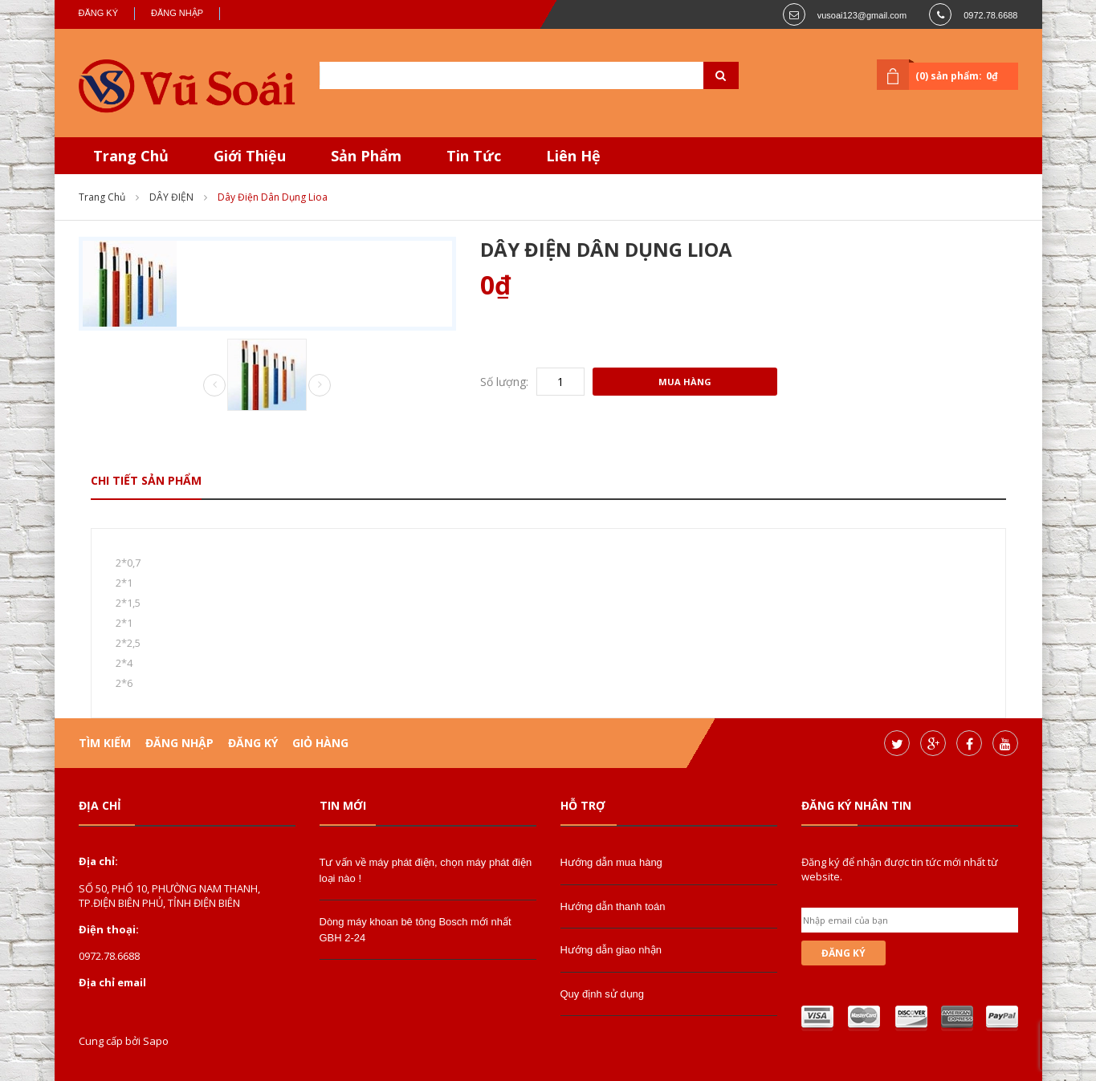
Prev (214, 386)
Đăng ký (99, 13)
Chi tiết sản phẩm (146, 480)
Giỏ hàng (320, 742)
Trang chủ (102, 197)
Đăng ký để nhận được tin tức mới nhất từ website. (899, 869)
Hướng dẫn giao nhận (611, 950)
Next (319, 385)
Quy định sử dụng (602, 994)
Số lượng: (504, 381)
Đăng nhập (177, 13)
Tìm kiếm (105, 742)
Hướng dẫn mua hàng (611, 862)
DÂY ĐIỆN (171, 197)
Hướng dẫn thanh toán (613, 906)
